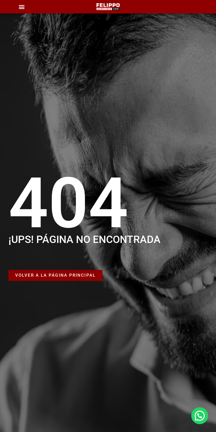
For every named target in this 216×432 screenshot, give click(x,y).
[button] (21, 7)
